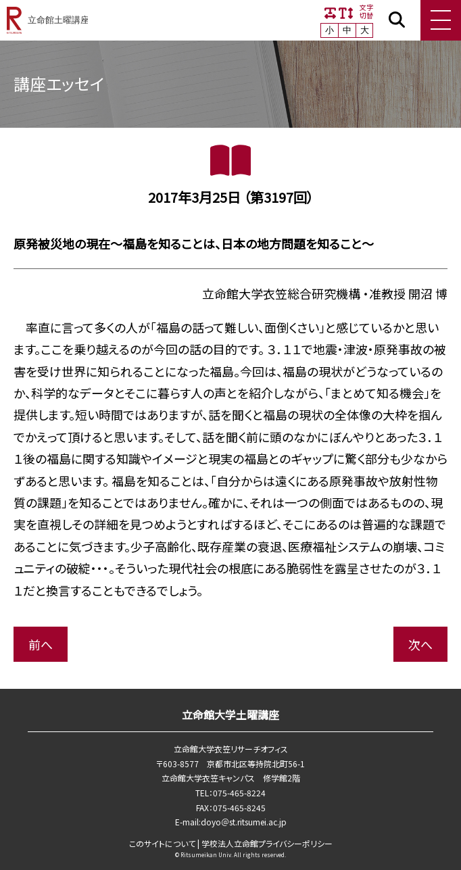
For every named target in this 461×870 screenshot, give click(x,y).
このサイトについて (162, 843)
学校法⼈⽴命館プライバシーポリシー (267, 843)
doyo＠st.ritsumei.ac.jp (244, 821)
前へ (40, 644)
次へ (420, 644)
